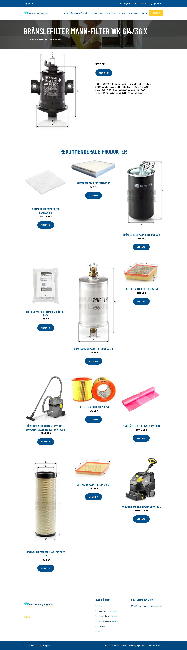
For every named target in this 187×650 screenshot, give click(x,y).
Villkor (123, 645)
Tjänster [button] (97, 13)
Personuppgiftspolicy (137, 645)
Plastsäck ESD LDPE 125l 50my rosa (141, 426)
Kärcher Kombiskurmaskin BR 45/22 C (141, 506)
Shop (144, 13)
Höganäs (127, 3)
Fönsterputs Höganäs (107, 611)
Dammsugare (124, 53)
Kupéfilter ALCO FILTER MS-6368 (93, 183)
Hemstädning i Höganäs (108, 616)
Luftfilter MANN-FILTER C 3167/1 (93, 484)
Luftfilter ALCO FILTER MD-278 (93, 407)
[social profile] (33, 3)
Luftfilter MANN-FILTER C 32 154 (141, 289)
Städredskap (112, 53)
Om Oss (101, 626)
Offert (156, 13)
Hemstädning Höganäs (76, 13)
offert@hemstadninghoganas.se (148, 3)
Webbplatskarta (155, 645)
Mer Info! (104, 73)
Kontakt (115, 645)
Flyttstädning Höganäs (107, 621)
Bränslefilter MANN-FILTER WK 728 (141, 234)
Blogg (121, 13)
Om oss (111, 13)
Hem (100, 606)
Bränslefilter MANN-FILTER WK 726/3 (93, 348)
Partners (133, 13)
